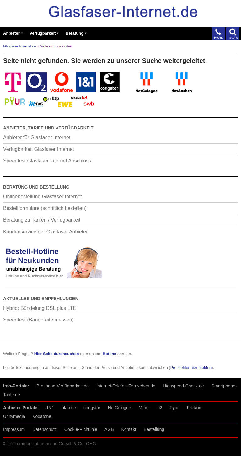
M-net (144, 407)
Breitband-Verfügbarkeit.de (62, 385)
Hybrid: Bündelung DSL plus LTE (39, 308)
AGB (109, 429)
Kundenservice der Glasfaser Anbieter (45, 231)
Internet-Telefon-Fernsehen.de (125, 385)
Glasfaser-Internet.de (19, 46)
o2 (159, 407)
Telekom (194, 407)
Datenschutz (44, 429)
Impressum (14, 429)
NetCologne (119, 407)
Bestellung (154, 429)
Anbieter (11, 33)
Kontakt (128, 429)
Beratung (74, 33)
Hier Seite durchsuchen (56, 353)
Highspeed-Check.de (183, 385)
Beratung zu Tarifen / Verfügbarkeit (41, 220)
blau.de (69, 407)
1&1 (50, 407)
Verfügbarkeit (42, 33)
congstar (91, 407)
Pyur (174, 407)
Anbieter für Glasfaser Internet (36, 137)
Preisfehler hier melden (191, 367)
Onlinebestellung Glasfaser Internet (42, 196)
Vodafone (42, 416)
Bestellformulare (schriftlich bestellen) (45, 208)
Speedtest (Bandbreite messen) (38, 319)
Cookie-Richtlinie (80, 429)
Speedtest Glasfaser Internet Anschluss (47, 160)
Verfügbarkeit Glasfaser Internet (38, 149)
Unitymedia (14, 416)
